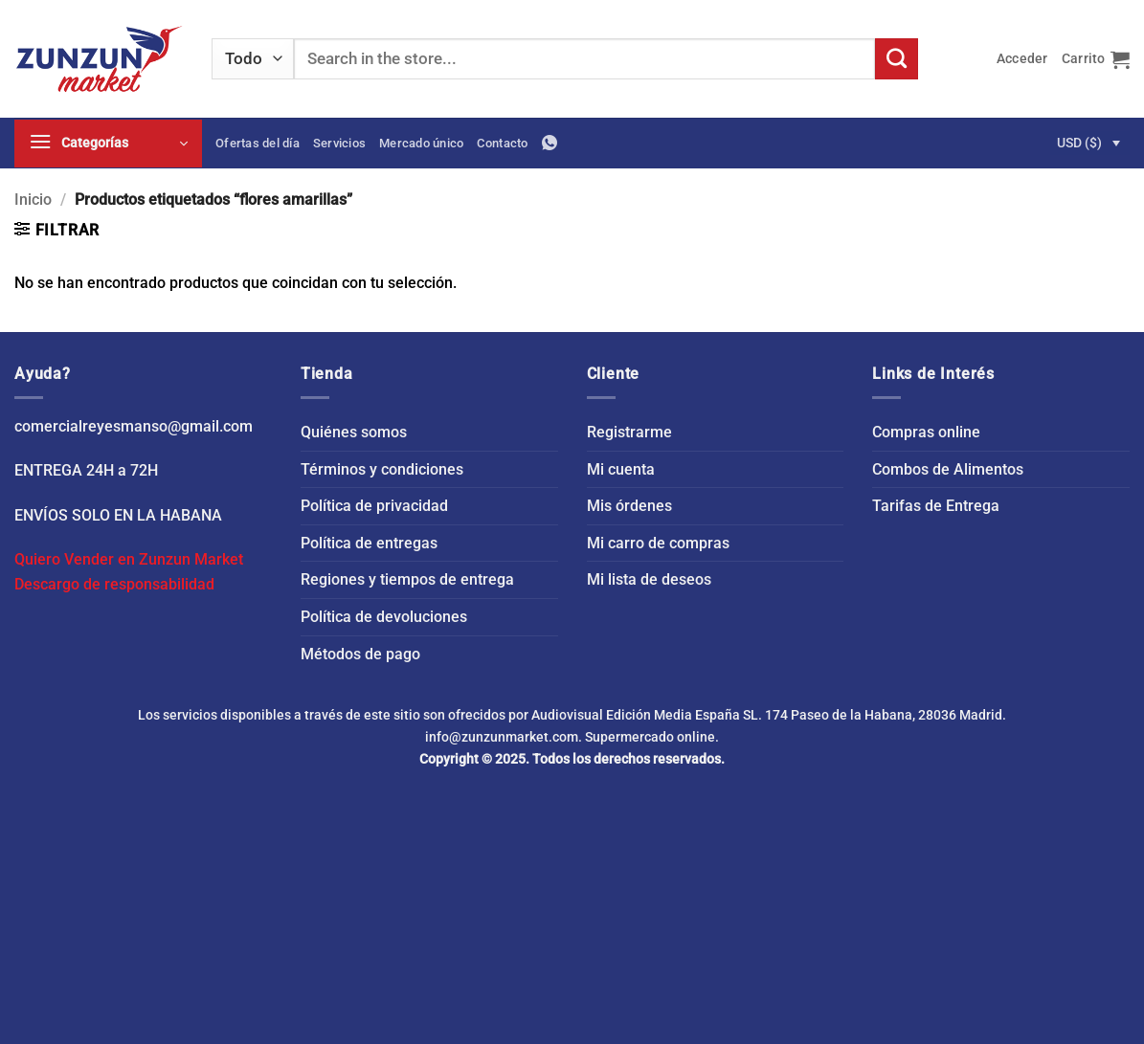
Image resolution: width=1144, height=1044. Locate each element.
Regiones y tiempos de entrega (407, 579)
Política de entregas (369, 543)
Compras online (926, 432)
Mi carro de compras (658, 543)
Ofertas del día (257, 143)
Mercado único (421, 143)
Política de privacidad (374, 506)
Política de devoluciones (384, 617)
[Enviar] (896, 59)
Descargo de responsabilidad (114, 584)
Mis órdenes (629, 506)
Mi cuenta (621, 469)
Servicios (339, 143)
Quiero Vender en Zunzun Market (128, 559)
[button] (1022, 58)
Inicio (33, 199)
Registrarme (629, 432)
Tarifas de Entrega (935, 506)
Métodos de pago (360, 654)
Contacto (502, 143)
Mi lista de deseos (649, 579)
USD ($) (1079, 142)
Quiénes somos (354, 432)
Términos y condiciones (382, 469)
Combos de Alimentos (947, 469)
